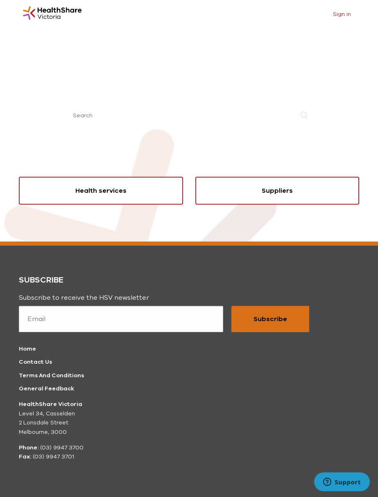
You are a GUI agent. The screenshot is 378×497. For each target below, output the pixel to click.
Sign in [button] (342, 14)
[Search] (189, 115)
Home (27, 349)
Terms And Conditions (51, 375)
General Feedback (46, 388)
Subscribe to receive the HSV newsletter (84, 297)
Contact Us (35, 362)
